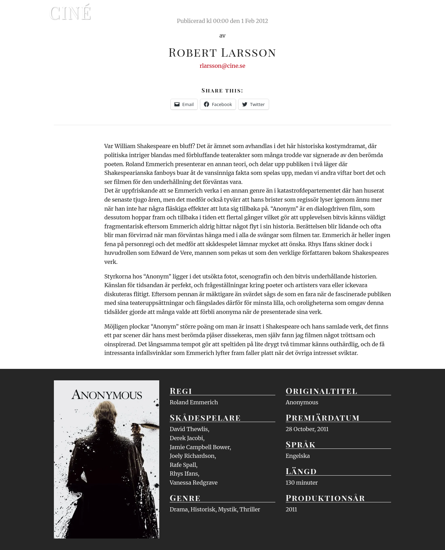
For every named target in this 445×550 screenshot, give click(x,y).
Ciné (70, 12)
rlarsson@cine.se (222, 65)
